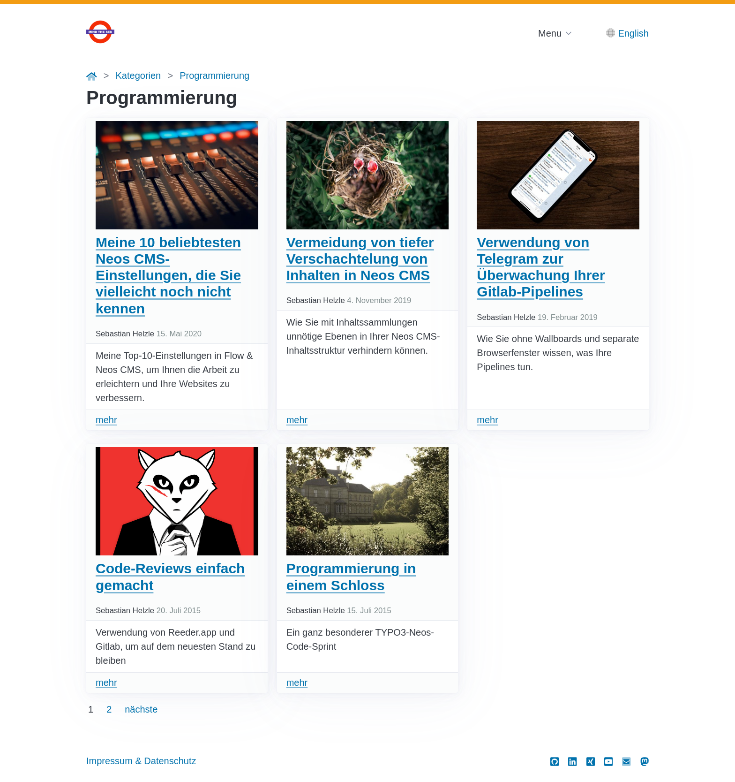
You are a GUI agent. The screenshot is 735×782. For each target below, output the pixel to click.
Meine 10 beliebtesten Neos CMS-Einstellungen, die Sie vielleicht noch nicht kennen (168, 275)
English (633, 33)
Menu (550, 33)
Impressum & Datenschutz (141, 761)
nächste (141, 709)
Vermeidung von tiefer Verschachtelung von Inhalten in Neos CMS (360, 259)
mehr (106, 420)
